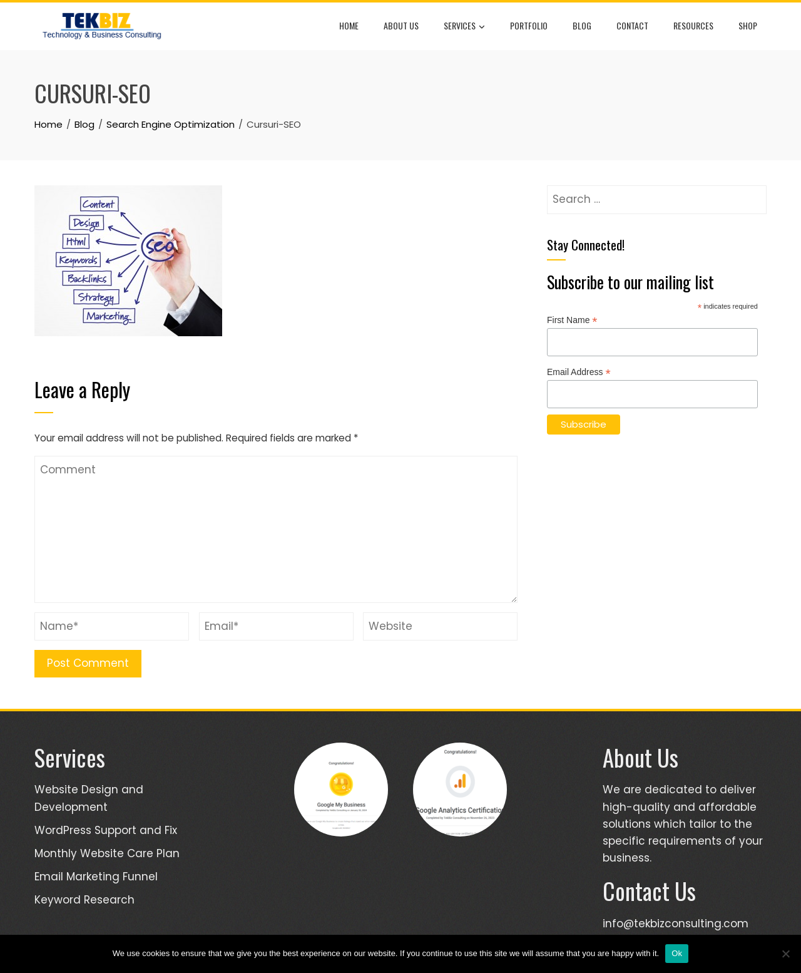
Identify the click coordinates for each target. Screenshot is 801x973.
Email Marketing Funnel (96, 876)
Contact (632, 25)
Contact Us (649, 890)
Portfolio (529, 25)
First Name (572, 320)
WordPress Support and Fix (105, 830)
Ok (676, 953)
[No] (785, 953)
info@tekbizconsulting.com (675, 923)
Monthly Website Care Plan (107, 853)
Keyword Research (84, 899)
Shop (747, 25)
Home (349, 25)
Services (464, 26)
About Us (401, 25)
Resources (693, 25)
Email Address (579, 372)
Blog (582, 25)
